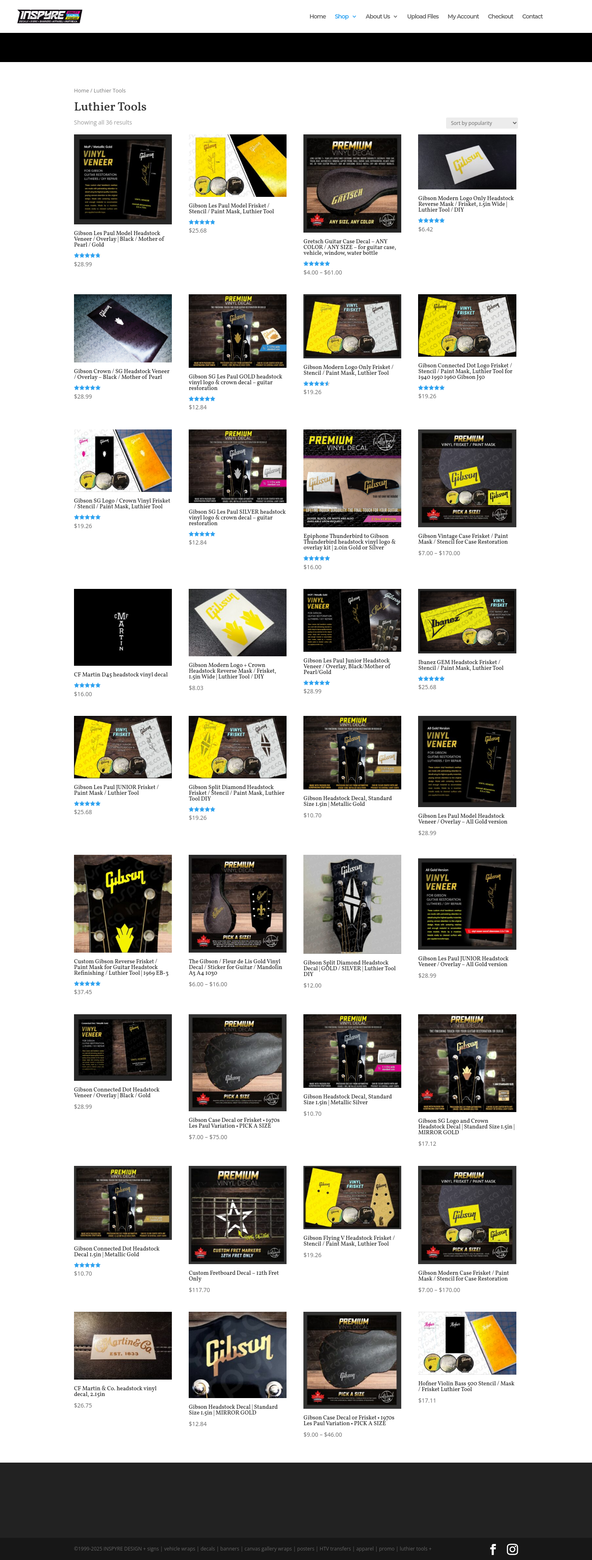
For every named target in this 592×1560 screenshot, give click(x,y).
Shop (342, 17)
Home (318, 17)
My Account (463, 17)
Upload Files (423, 17)
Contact (532, 17)
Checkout (500, 17)
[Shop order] (482, 123)
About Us (378, 17)
